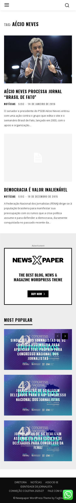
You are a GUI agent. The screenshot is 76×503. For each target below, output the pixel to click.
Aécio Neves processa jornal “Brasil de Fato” (33, 94)
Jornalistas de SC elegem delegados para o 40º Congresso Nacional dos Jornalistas (38, 395)
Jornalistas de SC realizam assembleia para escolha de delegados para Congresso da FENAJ (38, 440)
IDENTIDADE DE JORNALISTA (36, 486)
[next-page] (65, 336)
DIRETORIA (21, 482)
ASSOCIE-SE (51, 482)
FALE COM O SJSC (57, 491)
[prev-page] (58, 336)
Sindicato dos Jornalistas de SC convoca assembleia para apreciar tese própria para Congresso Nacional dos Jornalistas (38, 349)
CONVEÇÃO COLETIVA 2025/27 (26, 491)
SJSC (21, 104)
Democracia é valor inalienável (35, 190)
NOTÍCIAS (10, 104)
